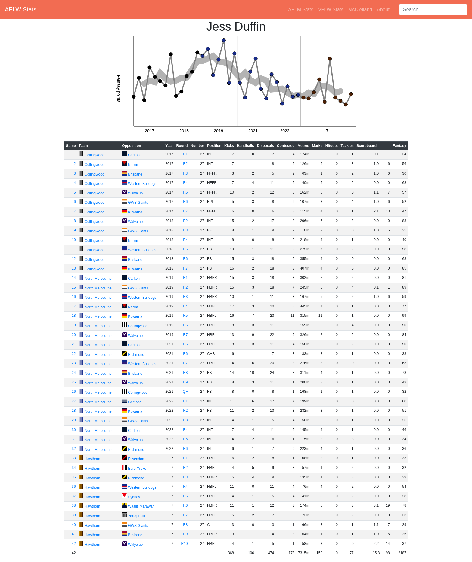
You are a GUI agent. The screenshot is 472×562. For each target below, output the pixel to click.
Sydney (134, 497)
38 (74, 505)
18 (74, 315)
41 (74, 534)
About (383, 9)
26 (74, 391)
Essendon (136, 459)
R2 (185, 164)
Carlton (134, 155)
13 (74, 268)
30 (74, 430)
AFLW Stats (20, 9)
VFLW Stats (330, 9)
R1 (185, 154)
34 (74, 468)
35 (74, 477)
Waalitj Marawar (141, 506)
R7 (185, 211)
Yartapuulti (136, 516)
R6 (185, 202)
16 (74, 297)
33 (74, 458)
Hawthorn (92, 459)
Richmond (136, 355)
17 (74, 306)
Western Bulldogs (142, 184)
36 (74, 486)
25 (74, 382)
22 (74, 354)
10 (74, 240)
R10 (184, 544)
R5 (185, 192)
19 (74, 325)
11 (74, 249)
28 (74, 410)
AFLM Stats (300, 9)
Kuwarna (135, 212)
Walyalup (135, 193)
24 (74, 373)
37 (74, 496)
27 (74, 401)
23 (74, 363)
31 (74, 439)
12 (74, 259)
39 (74, 515)
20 (74, 335)
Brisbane (135, 174)
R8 (185, 373)
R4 (185, 183)
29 (74, 420)
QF (185, 391)
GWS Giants (138, 202)
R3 (185, 173)
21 (74, 344)
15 (74, 287)
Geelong (134, 402)
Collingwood (94, 155)
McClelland (360, 9)
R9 (185, 382)
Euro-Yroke (137, 468)
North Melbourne (98, 278)
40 (74, 525)
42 (74, 544)
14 (74, 278)
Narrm (133, 165)
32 (74, 449)
